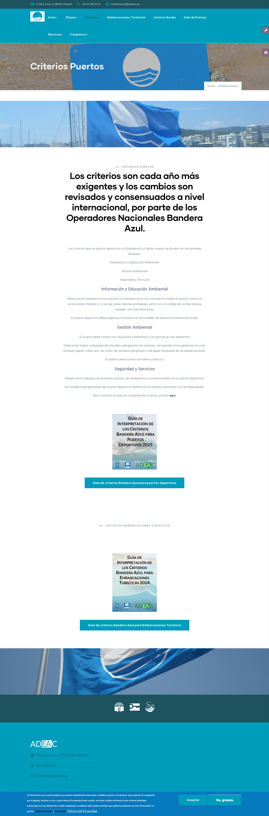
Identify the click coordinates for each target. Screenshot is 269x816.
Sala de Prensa (195, 17)
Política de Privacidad (82, 811)
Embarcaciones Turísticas (126, 17)
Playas (72, 17)
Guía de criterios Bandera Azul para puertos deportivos (134, 483)
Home (211, 86)
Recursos (55, 34)
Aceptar (193, 800)
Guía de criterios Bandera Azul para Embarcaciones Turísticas (134, 625)
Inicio (53, 17)
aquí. (173, 395)
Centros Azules (164, 17)
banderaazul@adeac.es (49, 776)
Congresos (79, 35)
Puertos (92, 17)
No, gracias (224, 800)
